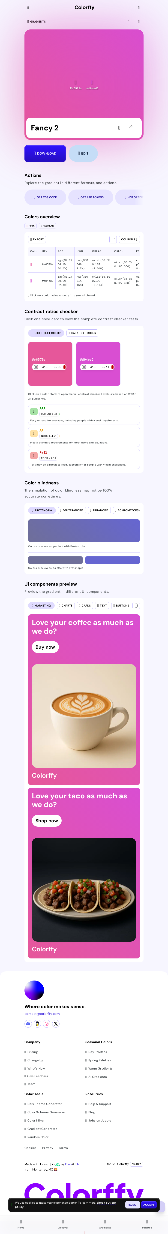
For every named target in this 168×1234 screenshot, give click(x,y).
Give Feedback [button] (36, 1076)
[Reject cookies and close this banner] (132, 1204)
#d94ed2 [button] (47, 281)
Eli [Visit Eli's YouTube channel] (77, 1164)
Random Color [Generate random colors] (36, 1137)
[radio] (46, 333)
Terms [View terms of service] (63, 1148)
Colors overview (42, 216)
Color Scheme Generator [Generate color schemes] (44, 1112)
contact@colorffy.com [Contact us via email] (42, 1014)
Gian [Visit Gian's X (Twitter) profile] (68, 1164)
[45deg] (131, 127)
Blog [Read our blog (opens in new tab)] (90, 1112)
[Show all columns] (113, 239)
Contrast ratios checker (51, 311)
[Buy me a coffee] (37, 1024)
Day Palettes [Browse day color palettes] (96, 1052)
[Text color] (136, 605)
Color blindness (41, 483)
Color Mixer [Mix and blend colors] (34, 1120)
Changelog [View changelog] (33, 1060)
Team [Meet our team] (29, 1084)
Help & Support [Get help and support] (98, 1104)
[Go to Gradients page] (105, 1225)
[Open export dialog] (37, 239)
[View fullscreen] (129, 21)
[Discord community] (28, 1024)
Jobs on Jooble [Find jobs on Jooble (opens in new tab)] (98, 1120)
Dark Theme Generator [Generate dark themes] (43, 1104)
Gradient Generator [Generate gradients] (40, 1129)
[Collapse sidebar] (28, 8)
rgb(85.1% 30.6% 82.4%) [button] (65, 281)
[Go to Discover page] (63, 1225)
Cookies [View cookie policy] (30, 1148)
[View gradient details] (139, 21)
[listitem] (50, 364)
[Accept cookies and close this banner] (149, 1204)
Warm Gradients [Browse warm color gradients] (99, 1068)
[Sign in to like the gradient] (120, 127)
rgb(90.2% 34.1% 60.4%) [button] (65, 264)
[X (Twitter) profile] (56, 1024)
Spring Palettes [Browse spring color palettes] (98, 1060)
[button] (75, 85)
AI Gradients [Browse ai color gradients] (96, 1077)
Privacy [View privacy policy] (47, 1148)
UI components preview (50, 584)
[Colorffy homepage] (84, 8)
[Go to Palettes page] (147, 1225)
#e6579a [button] (47, 264)
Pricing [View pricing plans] (31, 1052)
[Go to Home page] (21, 1225)
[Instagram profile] (46, 1024)
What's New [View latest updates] (34, 1068)
